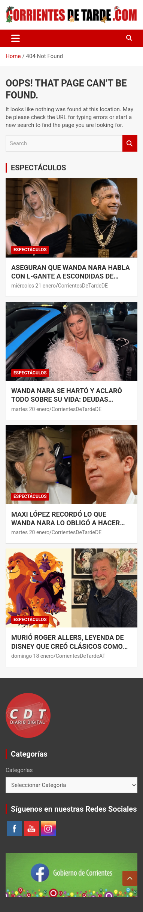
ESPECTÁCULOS (38, 167)
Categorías (19, 770)
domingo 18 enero (32, 656)
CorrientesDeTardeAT (81, 656)
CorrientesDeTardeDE (83, 286)
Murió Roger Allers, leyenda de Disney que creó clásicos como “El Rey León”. (67, 646)
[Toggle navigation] (15, 38)
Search (129, 143)
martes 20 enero (30, 409)
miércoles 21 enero (33, 286)
